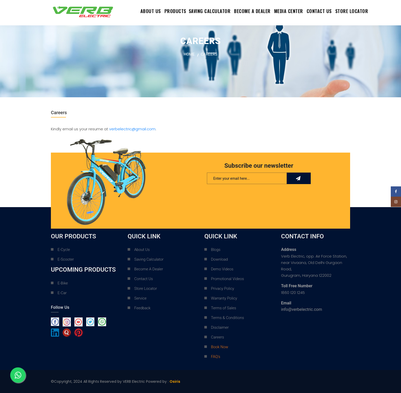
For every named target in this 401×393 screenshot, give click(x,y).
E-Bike (63, 283)
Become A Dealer (148, 269)
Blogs (215, 249)
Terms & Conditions (227, 317)
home (189, 54)
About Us (150, 11)
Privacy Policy (222, 288)
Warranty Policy (224, 298)
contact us (319, 11)
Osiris (175, 381)
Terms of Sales (223, 308)
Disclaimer (220, 327)
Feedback (142, 308)
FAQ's (215, 356)
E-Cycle (64, 249)
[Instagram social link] (396, 202)
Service (140, 298)
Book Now (219, 347)
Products (175, 11)
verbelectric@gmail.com (132, 129)
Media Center (288, 11)
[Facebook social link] (396, 191)
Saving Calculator (210, 11)
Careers (217, 337)
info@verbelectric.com (301, 309)
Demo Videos (222, 269)
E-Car (62, 293)
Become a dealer (252, 11)
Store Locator (351, 11)
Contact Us (143, 279)
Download (219, 259)
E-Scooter (66, 259)
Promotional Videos (227, 279)
